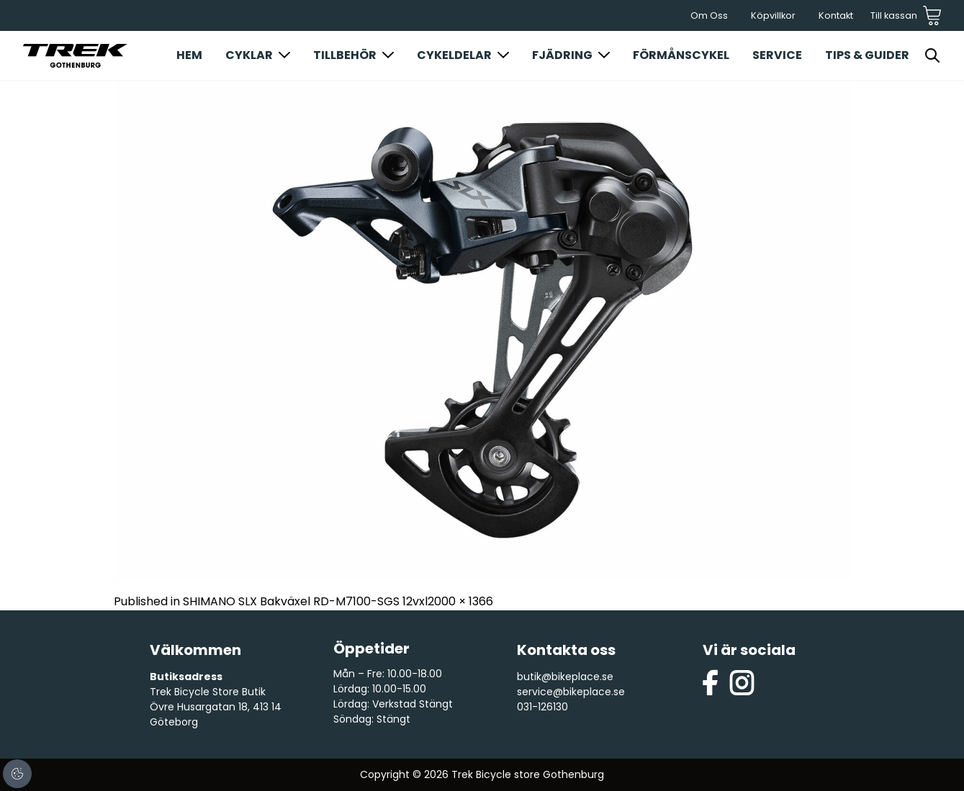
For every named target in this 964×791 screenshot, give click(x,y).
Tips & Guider (867, 55)
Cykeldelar (454, 55)
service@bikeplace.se (571, 691)
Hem (189, 55)
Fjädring (562, 55)
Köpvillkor (773, 15)
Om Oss (709, 15)
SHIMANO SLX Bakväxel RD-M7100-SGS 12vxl (305, 601)
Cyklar (249, 55)
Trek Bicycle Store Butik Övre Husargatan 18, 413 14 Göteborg (215, 706)
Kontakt (836, 15)
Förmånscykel (681, 55)
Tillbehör (345, 55)
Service (777, 55)
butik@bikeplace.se (565, 676)
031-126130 (542, 707)
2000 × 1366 (460, 601)
